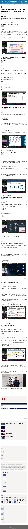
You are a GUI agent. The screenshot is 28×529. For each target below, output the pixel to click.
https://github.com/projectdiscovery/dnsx (5, 84)
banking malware (3, 466)
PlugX (4, 467)
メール (5, 16)
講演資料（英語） (3, 26)
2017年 (2, 518)
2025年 (2, 508)
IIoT (18, 467)
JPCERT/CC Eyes (14, 1)
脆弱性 (3, 452)
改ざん (10, 467)
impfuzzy (20, 466)
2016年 (2, 519)
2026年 (2, 507)
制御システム (4, 458)
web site (12, 467)
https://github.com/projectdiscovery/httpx (5, 87)
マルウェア (3, 448)
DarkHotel (7, 467)
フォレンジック (4, 455)
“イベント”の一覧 (3, 4)
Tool (6, 466)
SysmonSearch (16, 467)
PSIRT (20, 467)
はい (2, 405)
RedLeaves (23, 466)
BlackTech (9, 466)
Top (0, 4)
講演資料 (2, 61)
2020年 (2, 514)
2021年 (2, 513)
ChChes (2, 467)
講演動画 (2, 62)
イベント (3, 451)
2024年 (2, 509)
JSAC (1, 13)
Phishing (23, 467)
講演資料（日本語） (3, 25)
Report (17, 466)
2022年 (2, 512)
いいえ (6, 405)
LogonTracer (14, 466)
